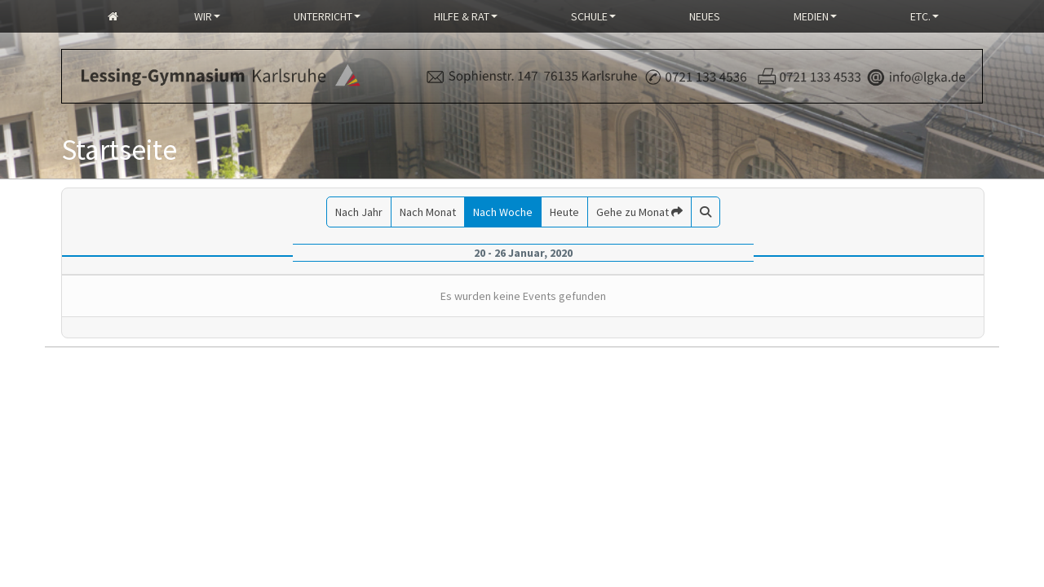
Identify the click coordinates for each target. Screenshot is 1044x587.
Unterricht (327, 16)
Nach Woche (503, 212)
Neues (704, 16)
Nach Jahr (359, 212)
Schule (593, 16)
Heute (564, 212)
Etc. (924, 16)
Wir (207, 16)
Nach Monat (428, 212)
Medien (815, 16)
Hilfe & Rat (466, 16)
